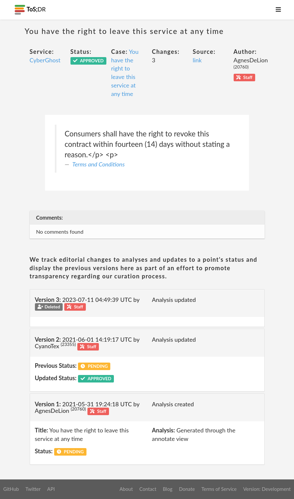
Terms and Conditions (98, 164)
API (50, 489)
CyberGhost (45, 60)
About (126, 489)
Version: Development (267, 489)
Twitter (33, 489)
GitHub (11, 489)
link (197, 60)
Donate (187, 489)
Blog (167, 489)
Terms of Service (219, 489)
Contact (147, 489)
